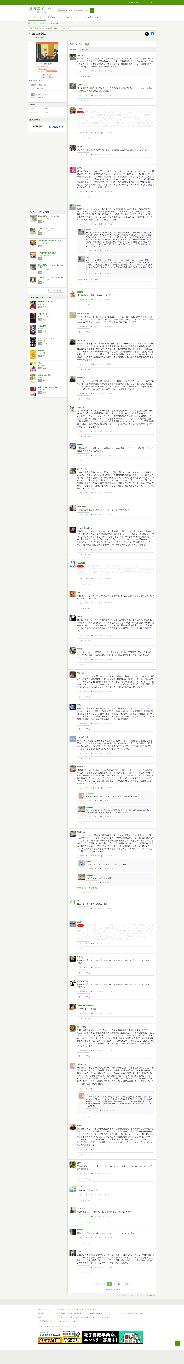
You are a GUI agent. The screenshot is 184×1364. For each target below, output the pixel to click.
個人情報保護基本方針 (76, 1313)
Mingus (80, 673)
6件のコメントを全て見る (87, 279)
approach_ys (83, 313)
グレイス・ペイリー (40, 23)
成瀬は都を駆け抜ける (46, 302)
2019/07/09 (108, 549)
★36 (92, 394)
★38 (92, 856)
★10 (92, 1149)
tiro (78, 900)
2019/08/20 (108, 493)
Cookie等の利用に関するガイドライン (101, 1313)
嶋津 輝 (40, 377)
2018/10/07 (108, 659)
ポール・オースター (44, 316)
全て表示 (73, 49)
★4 (101, 251)
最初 (97, 1284)
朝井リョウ (41, 341)
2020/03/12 (108, 326)
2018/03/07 (109, 788)
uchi (79, 592)
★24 (92, 943)
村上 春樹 (41, 353)
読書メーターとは (65, 1309)
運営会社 (62, 1313)
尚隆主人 (81, 84)
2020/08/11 (108, 300)
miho (79, 616)
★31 (92, 133)
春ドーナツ (82, 1027)
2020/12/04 (108, 192)
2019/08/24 (108, 455)
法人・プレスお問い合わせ (85, 1317)
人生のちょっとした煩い (46, 228)
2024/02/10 (108, 95)
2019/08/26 (108, 431)
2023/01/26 (108, 154)
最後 (126, 1284)
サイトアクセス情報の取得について (131, 1313)
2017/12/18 (109, 1088)
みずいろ (81, 168)
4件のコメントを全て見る (87, 888)
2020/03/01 (109, 364)
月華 (79, 1163)
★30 (92, 364)
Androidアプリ (64, 1321)
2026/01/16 (108, 71)
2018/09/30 (108, 691)
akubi (79, 205)
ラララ (80, 649)
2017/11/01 (108, 1267)
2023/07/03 (109, 133)
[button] (92, 10)
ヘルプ (61, 1317)
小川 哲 (40, 328)
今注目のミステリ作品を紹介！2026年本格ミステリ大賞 (50, 28)
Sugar (80, 146)
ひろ (79, 705)
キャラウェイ (83, 1187)
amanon (80, 407)
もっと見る (56, 291)
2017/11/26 (109, 1149)
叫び (39, 363)
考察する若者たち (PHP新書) (48, 387)
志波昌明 (81, 563)
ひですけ (81, 1230)
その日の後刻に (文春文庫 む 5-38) (50, 241)
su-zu (79, 1125)
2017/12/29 (108, 1013)
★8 (92, 635)
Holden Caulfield (84, 528)
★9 (92, 192)
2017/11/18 (108, 1173)
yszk (79, 922)
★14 (92, 1051)
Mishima (81, 767)
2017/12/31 (108, 967)
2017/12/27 (109, 1050)
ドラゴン (81, 1208)
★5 (92, 300)
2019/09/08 (109, 393)
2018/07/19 (108, 723)
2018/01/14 (108, 908)
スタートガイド (80, 1309)
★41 (92, 788)
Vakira (88, 861)
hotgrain (81, 340)
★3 (92, 71)
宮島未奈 (41, 304)
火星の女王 (42, 326)
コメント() (98, 71)
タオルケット (83, 737)
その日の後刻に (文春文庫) (47, 253)
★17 (92, 992)
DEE (79, 1251)
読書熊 (80, 292)
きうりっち (82, 469)
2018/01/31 (109, 856)
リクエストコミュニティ (107, 1317)
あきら (80, 957)
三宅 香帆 (41, 389)
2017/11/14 (108, 1195)
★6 (101, 801)
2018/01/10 (109, 943)
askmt (80, 445)
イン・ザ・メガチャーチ (46, 338)
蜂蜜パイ (41, 350)
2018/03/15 (108, 753)
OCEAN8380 (82, 981)
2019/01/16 (108, 579)
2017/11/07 (108, 1238)
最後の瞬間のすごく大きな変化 (49, 216)
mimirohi (81, 55)
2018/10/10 (108, 635)
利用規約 (93, 1309)
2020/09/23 (108, 224)
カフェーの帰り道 (44, 375)
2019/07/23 (108, 514)
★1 (101, 869)
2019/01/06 (108, 603)
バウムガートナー (44, 314)
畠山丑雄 (41, 365)
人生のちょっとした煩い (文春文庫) (50, 277)
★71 (92, 1088)
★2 (92, 908)
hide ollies (81, 506)
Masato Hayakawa (85, 1005)
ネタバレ (85, 49)
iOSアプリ (76, 1321)
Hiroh (79, 109)
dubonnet (90, 794)
